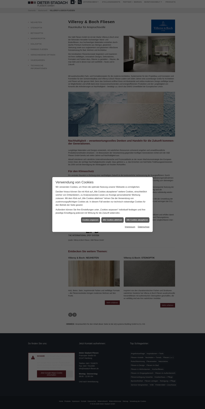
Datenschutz (143, 215)
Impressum (130, 215)
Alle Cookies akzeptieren (137, 208)
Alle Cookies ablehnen (112, 208)
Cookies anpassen (90, 208)
